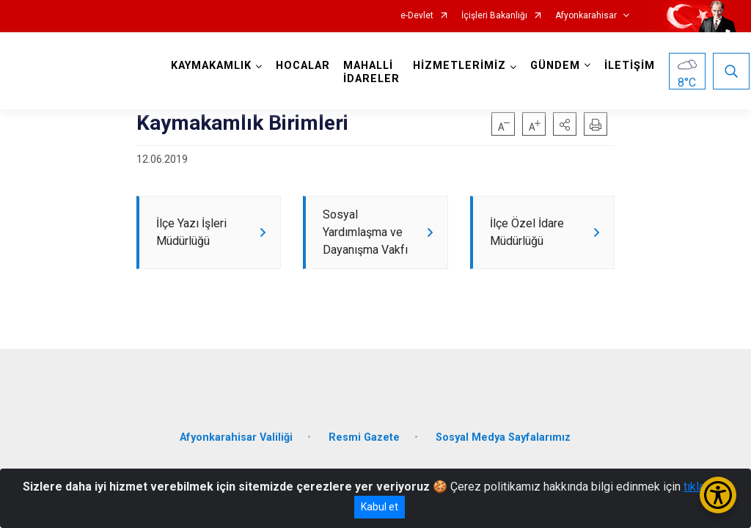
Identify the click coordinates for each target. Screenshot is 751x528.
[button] (564, 124)
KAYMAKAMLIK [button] (212, 65)
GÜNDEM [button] (557, 65)
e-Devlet (416, 16)
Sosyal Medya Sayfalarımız (503, 439)
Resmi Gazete (364, 439)
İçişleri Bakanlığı (494, 16)
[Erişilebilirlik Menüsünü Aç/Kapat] (718, 495)
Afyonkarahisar (586, 16)
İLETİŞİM (631, 65)
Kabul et (379, 507)
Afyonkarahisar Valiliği (236, 439)
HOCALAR (304, 65)
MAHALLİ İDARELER (373, 72)
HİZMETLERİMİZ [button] (461, 65)
